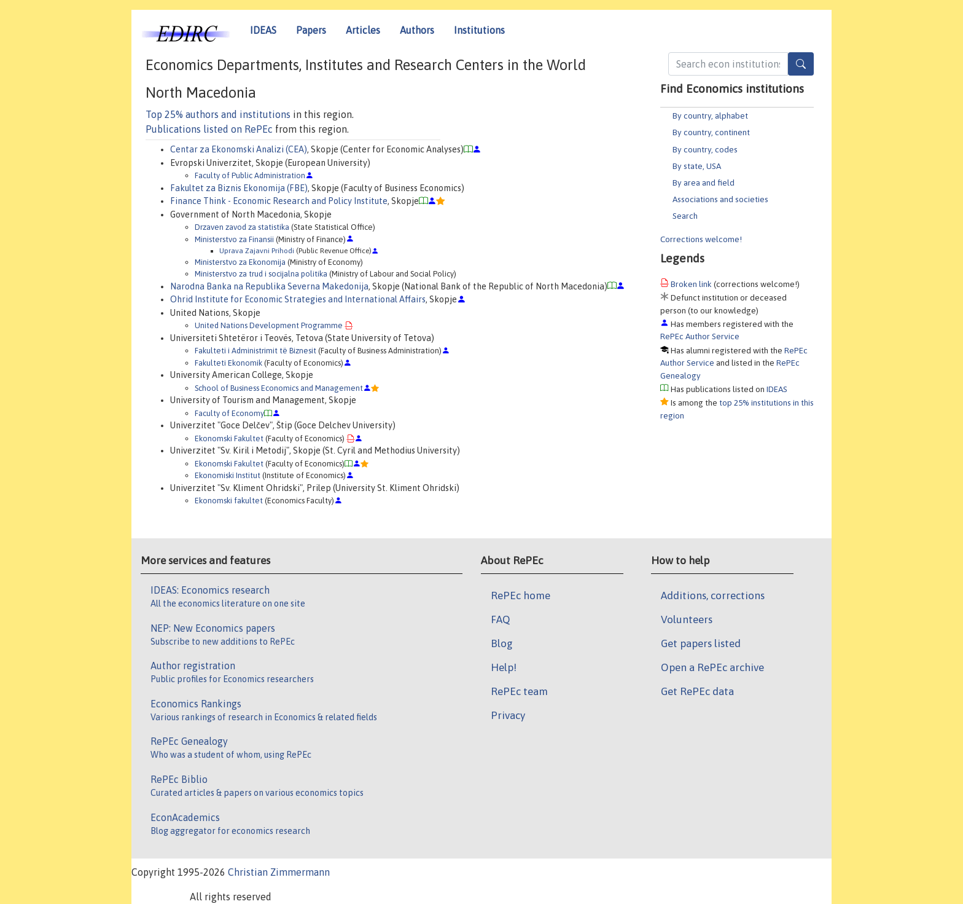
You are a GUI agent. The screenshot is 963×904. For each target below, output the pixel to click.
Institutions (479, 30)
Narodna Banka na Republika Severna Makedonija (269, 286)
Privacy (508, 715)
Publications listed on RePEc (209, 129)
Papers (311, 30)
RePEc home (520, 595)
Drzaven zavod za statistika (242, 227)
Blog (502, 643)
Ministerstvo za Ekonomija (240, 262)
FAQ (500, 619)
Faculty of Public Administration (250, 175)
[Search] (801, 64)
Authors (417, 30)
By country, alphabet (710, 115)
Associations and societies (720, 199)
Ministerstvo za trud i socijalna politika (261, 273)
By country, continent (711, 132)
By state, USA (697, 166)
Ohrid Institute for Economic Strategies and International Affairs (298, 299)
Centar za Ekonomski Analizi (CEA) (238, 149)
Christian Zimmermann (279, 872)
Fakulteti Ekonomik (228, 362)
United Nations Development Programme (269, 325)
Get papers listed (701, 643)
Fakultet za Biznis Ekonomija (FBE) (239, 188)
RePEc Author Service (699, 336)
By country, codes (705, 149)
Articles (363, 30)
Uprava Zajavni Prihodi (256, 250)
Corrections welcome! (701, 239)
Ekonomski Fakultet (229, 438)
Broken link (691, 284)
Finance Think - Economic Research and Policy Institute (279, 201)
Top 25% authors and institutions (218, 114)
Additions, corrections (713, 595)
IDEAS (263, 30)
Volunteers (686, 619)
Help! (504, 667)
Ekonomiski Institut (227, 475)
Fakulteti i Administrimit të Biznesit (255, 350)
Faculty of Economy (229, 413)
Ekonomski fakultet (229, 500)
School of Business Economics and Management (279, 388)
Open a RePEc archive (712, 667)
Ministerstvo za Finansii (234, 239)
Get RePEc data (697, 691)
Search (685, 216)
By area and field (704, 182)
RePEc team (519, 691)
